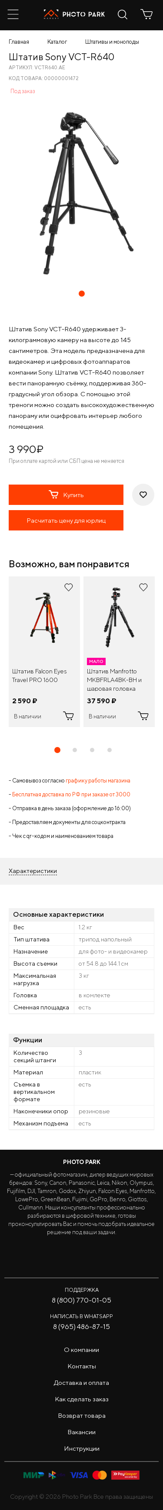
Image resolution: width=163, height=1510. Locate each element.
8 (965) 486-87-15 (81, 1326)
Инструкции (82, 1448)
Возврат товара (82, 1415)
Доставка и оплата (81, 1382)
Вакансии (81, 1432)
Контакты (81, 1366)
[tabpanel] (44, 651)
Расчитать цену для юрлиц (66, 520)
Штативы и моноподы (112, 42)
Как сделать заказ (82, 1399)
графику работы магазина (98, 780)
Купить (66, 494)
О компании (81, 1349)
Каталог (57, 42)
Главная (19, 42)
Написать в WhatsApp (81, 1316)
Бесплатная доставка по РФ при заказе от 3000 (71, 794)
